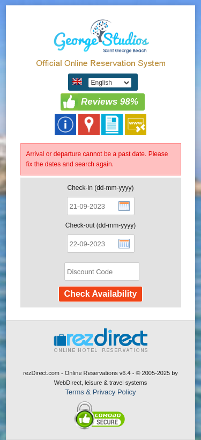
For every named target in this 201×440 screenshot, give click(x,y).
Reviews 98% (109, 102)
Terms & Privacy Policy (100, 392)
